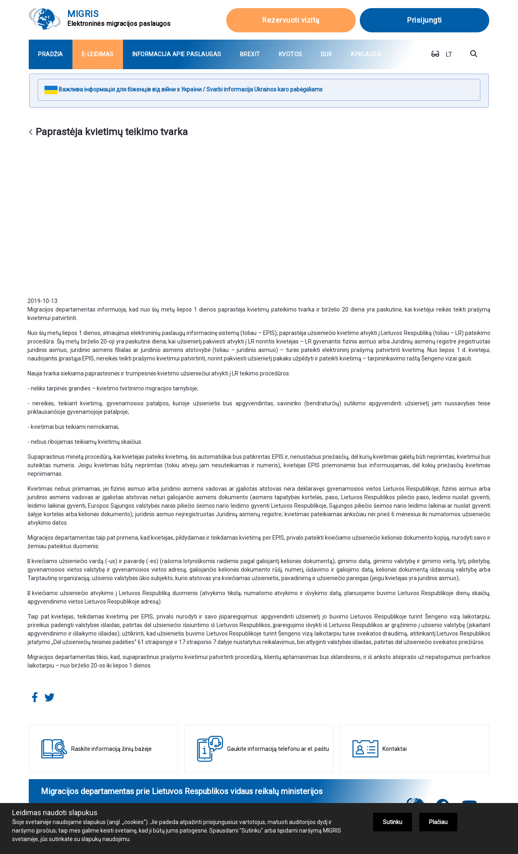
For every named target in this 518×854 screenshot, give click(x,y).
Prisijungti (424, 20)
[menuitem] (50, 54)
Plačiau (438, 822)
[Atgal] (31, 132)
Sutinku (392, 822)
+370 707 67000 (196, 783)
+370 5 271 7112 (308, 783)
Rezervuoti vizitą (291, 20)
